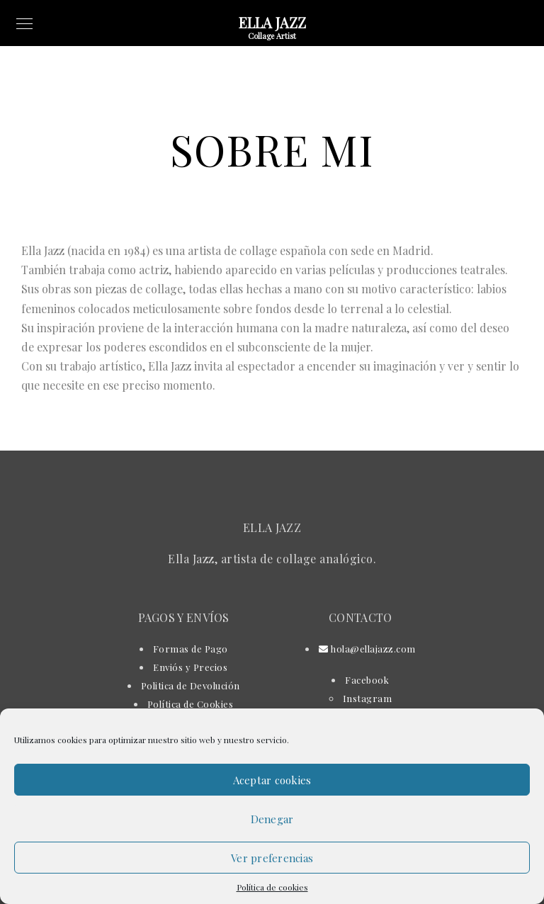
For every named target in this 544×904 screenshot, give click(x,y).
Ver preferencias (272, 858)
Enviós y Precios (190, 667)
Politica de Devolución (190, 685)
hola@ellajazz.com (367, 649)
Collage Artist (272, 35)
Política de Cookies (190, 704)
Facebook (367, 680)
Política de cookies (272, 887)
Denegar (272, 819)
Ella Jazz (272, 22)
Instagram (367, 698)
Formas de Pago (190, 649)
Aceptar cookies (272, 780)
